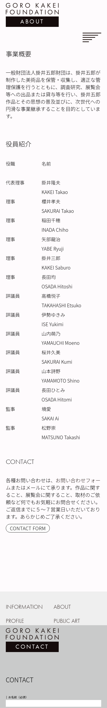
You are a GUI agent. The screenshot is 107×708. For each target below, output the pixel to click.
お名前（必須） (18, 651)
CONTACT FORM (28, 528)
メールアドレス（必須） (24, 688)
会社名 (12, 669)
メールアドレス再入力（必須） (28, 706)
